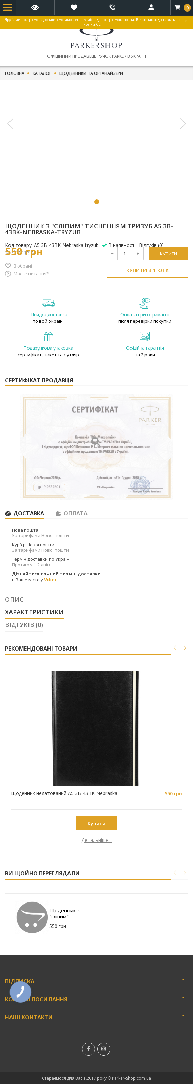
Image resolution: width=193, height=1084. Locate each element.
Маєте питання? (31, 274)
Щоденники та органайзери (91, 73)
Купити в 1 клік (147, 270)
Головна (14, 73)
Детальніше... (51, 840)
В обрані (23, 266)
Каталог (42, 73)
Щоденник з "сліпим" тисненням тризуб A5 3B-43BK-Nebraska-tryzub (72, 913)
